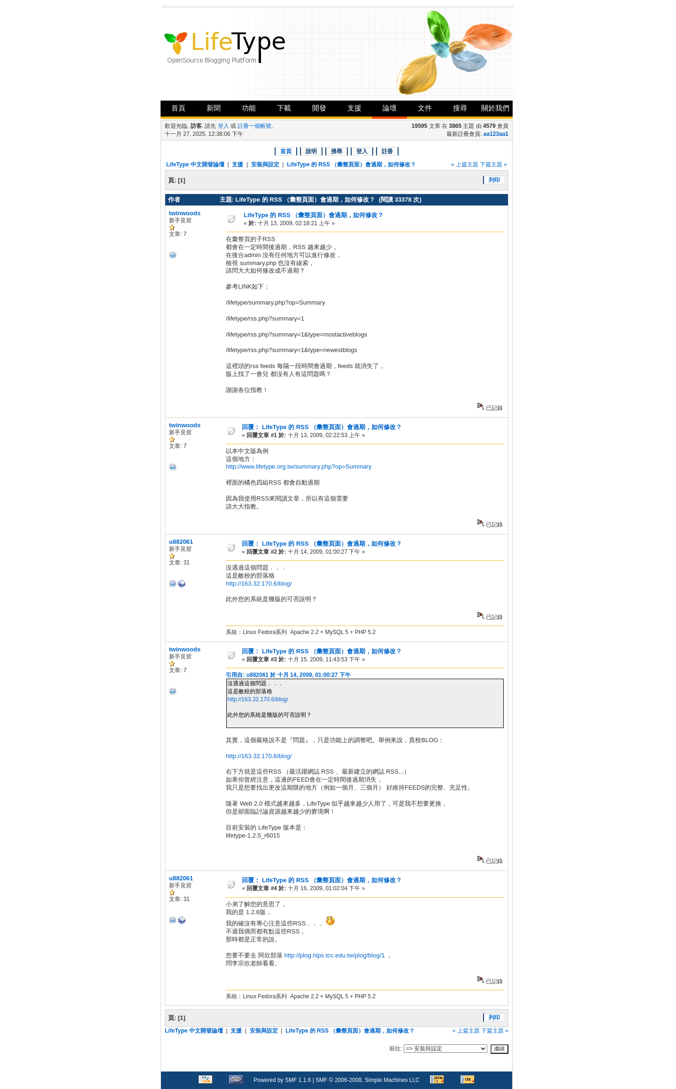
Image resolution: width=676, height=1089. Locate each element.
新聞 (214, 108)
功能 (249, 108)
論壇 (390, 108)
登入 (223, 126)
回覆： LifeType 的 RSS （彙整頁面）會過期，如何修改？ (322, 427)
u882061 (181, 541)
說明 (311, 151)
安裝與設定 (265, 164)
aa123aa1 (496, 134)
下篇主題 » (493, 164)
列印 (494, 180)
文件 (425, 108)
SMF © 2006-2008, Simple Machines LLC (367, 1080)
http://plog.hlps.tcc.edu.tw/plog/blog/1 (334, 955)
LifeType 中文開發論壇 (195, 164)
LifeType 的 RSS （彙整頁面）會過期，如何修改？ (351, 164)
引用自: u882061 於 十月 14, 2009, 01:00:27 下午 (288, 675)
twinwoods (184, 213)
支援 (354, 108)
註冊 (387, 151)
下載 (284, 108)
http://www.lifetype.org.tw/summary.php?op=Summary (298, 466)
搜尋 (460, 108)
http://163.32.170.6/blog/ (259, 583)
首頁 (178, 108)
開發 (319, 108)
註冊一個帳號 (254, 126)
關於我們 (495, 108)
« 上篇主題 (464, 164)
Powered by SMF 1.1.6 (282, 1080)
